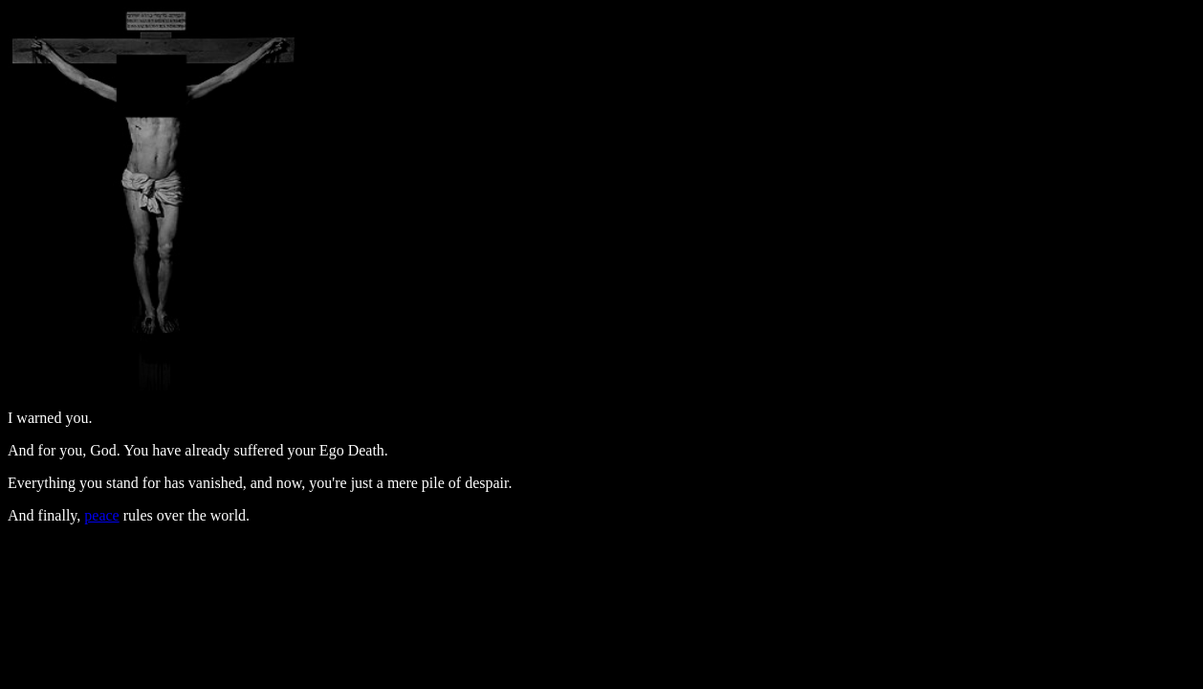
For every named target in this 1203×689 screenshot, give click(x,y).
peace (101, 515)
